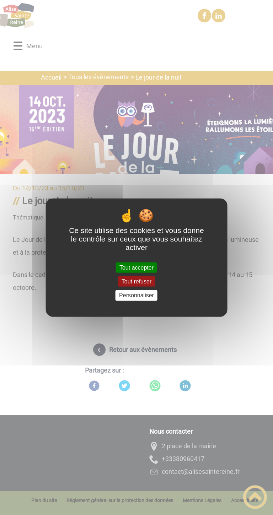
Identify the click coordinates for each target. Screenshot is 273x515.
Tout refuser (136, 281)
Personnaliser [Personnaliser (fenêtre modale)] (136, 295)
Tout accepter (136, 268)
